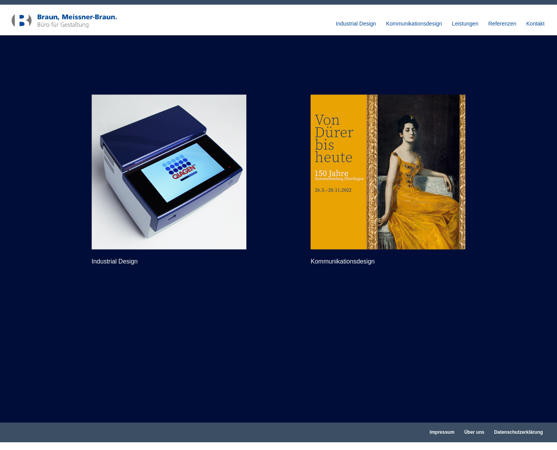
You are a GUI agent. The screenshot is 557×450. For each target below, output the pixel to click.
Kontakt (535, 24)
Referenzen (502, 24)
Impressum (442, 432)
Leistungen (465, 24)
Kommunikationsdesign (414, 24)
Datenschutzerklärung (518, 432)
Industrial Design (356, 24)
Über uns (474, 432)
